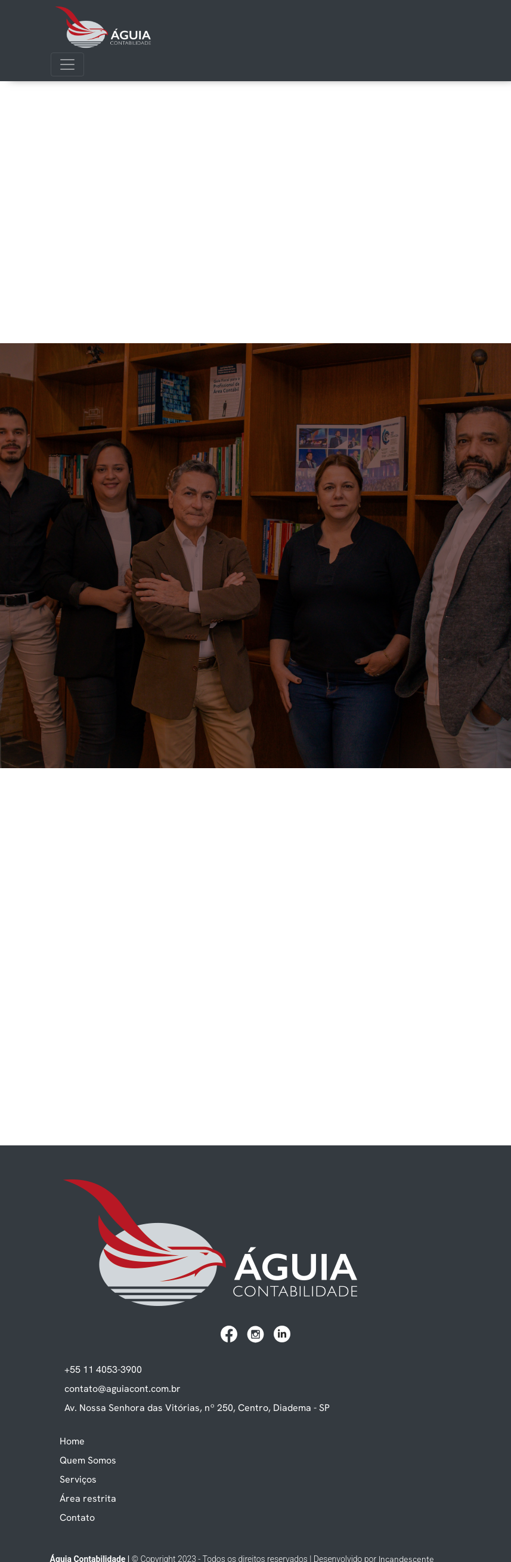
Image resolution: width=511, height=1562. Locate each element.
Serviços (78, 1479)
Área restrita (88, 1498)
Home (72, 1441)
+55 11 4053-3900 (103, 1369)
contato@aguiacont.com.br (122, 1388)
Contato (77, 1517)
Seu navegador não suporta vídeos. (255, 128)
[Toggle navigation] (67, 64)
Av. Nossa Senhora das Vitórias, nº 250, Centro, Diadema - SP (197, 1407)
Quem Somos (88, 1460)
